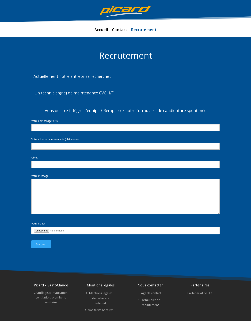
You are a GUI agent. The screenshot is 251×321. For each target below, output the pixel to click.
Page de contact (150, 293)
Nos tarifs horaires (100, 310)
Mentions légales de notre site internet (100, 298)
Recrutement (144, 30)
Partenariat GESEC (200, 293)
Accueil (101, 30)
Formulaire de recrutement (150, 302)
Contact (119, 30)
